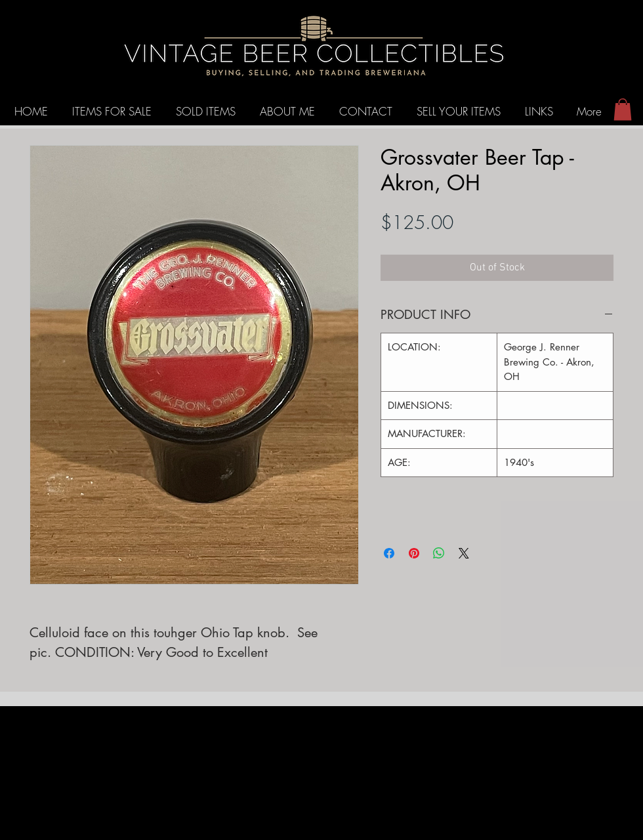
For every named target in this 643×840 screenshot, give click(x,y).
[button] (622, 109)
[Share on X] (464, 553)
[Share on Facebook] (389, 553)
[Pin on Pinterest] (414, 553)
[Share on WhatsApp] (439, 553)
